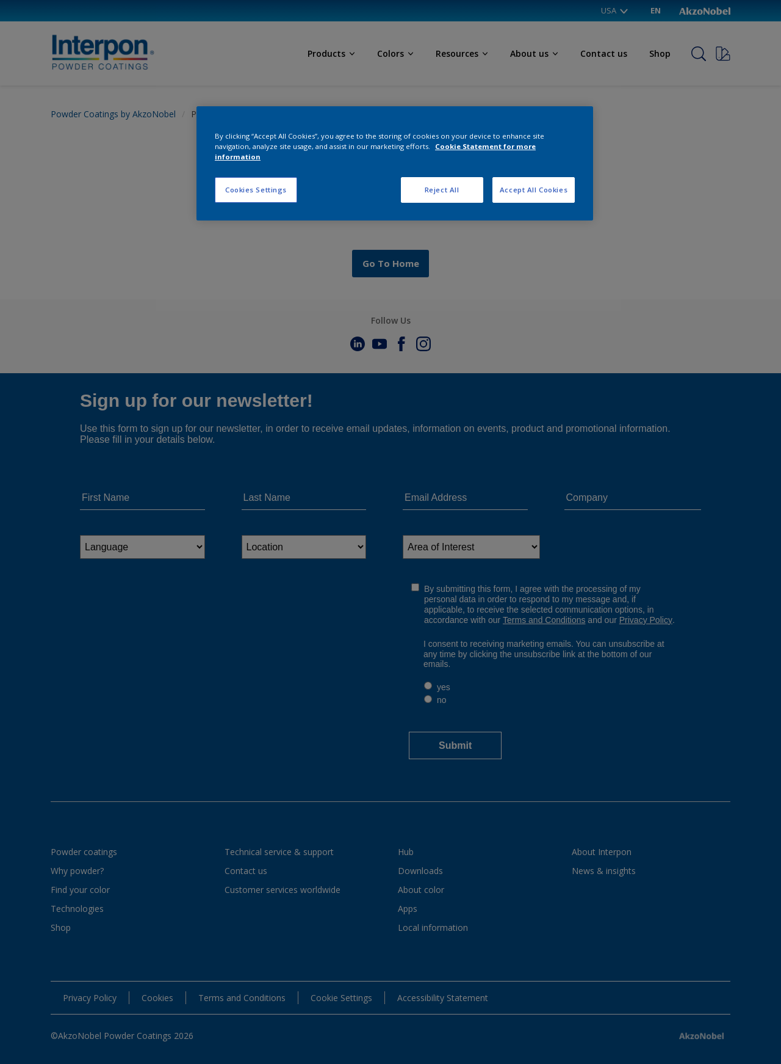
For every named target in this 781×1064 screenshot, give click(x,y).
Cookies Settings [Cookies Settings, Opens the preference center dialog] (256, 189)
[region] (394, 163)
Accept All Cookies (533, 189)
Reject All (442, 189)
